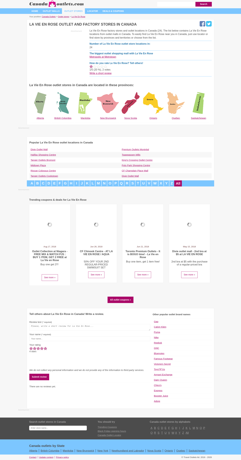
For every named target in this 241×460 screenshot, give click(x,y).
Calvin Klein (160, 326)
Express (158, 390)
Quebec (180, 450)
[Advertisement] (55, 55)
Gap (156, 321)
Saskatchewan (197, 450)
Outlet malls (51, 11)
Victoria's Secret (162, 364)
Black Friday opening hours (112, 431)
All (178, 183)
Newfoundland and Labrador (128, 450)
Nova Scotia (154, 450)
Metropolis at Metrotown (102, 57)
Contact (33, 457)
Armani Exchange (163, 374)
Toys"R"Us (159, 369)
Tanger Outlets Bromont (43, 160)
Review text (40, 322)
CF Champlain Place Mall (135, 170)
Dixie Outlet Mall (39, 149)
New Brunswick (85, 450)
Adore (157, 401)
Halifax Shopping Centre (43, 154)
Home (35, 11)
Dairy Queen (160, 380)
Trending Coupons (107, 427)
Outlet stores (73, 11)
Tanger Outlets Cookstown (44, 176)
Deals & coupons (113, 11)
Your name (40, 335)
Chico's (158, 385)
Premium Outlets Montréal (135, 149)
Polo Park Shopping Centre (136, 165)
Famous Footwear (163, 358)
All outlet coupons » (120, 300)
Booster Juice (161, 395)
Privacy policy (62, 457)
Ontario (169, 450)
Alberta (33, 450)
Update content (46, 457)
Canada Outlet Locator (109, 435)
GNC (156, 348)
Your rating (35, 345)
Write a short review (100, 73)
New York (102, 450)
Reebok (158, 342)
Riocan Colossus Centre (43, 170)
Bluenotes (159, 353)
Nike (156, 337)
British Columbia (50, 450)
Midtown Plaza (38, 165)
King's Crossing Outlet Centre (137, 160)
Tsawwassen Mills (131, 154)
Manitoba (68, 450)
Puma (157, 332)
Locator (92, 11)
